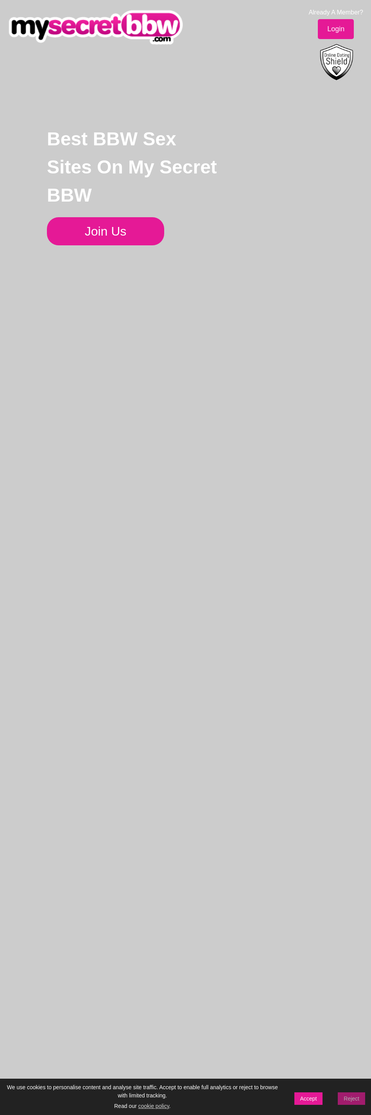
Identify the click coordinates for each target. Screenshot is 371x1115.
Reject (351, 1098)
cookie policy (153, 1106)
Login (335, 29)
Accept (308, 1098)
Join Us (106, 231)
